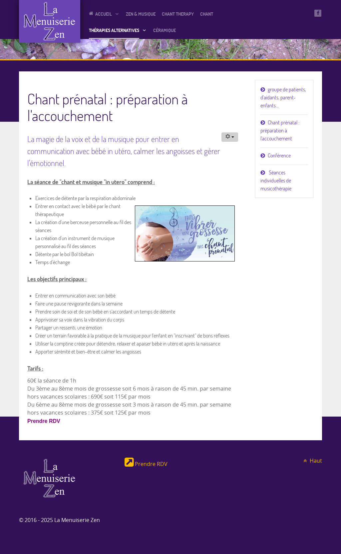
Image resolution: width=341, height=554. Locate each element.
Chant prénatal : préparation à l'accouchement (279, 130)
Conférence (279, 155)
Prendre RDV (43, 421)
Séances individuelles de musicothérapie (275, 180)
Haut (311, 461)
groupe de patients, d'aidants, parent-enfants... (283, 97)
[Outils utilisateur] (229, 137)
